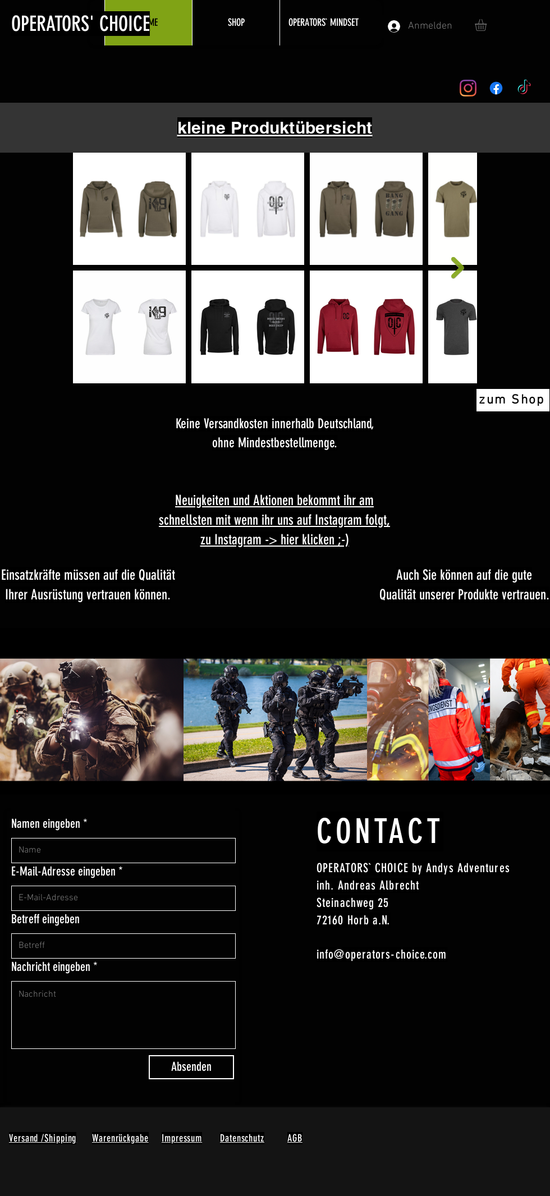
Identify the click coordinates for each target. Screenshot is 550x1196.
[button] (488, 25)
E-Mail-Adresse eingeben (63, 871)
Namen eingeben (45, 824)
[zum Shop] (512, 400)
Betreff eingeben (45, 919)
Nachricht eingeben (50, 967)
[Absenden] (191, 1067)
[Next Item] (457, 268)
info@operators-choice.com (382, 954)
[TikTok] (524, 88)
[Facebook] (496, 88)
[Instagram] (468, 88)
